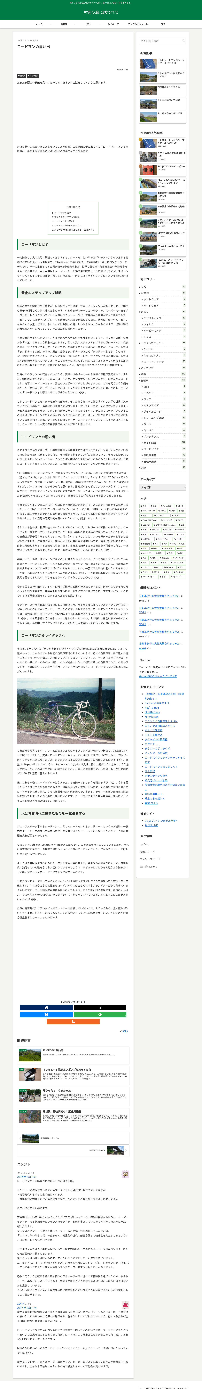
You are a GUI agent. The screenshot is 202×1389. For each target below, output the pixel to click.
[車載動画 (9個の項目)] (145, 544)
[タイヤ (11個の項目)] (181, 534)
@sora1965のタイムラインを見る (158, 676)
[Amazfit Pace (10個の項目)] (163, 539)
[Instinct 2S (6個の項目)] (146, 553)
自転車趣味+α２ (154, 794)
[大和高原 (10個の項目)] (146, 539)
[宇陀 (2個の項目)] (164, 577)
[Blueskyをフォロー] (73, 1009)
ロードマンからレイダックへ (67, 226)
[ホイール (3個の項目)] (145, 567)
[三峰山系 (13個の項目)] (180, 530)
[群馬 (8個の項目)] (173, 544)
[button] (183, 40)
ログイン (145, 844)
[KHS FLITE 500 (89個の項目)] (148, 511)
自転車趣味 (33, 76)
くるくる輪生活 (153, 735)
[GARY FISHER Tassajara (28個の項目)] (164, 525)
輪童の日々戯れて (155, 798)
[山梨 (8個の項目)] (164, 544)
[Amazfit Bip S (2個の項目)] (148, 577)
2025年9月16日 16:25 (26, 1168)
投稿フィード (147, 851)
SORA (20, 1295)
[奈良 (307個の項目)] (144, 506)
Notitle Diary (152, 712)
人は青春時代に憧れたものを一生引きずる (74, 231)
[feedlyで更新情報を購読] (79, 1009)
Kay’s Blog (152, 707)
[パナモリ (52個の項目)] (161, 516)
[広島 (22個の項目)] (182, 525)
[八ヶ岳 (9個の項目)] (179, 539)
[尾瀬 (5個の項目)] (144, 558)
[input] (162, 40)
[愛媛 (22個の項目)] (143, 530)
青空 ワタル (151, 803)
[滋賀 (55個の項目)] (181, 511)
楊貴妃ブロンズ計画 (156, 780)
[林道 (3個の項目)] (164, 563)
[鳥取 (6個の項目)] (170, 553)
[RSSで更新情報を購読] (86, 1009)
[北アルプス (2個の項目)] (178, 577)
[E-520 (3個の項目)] (144, 572)
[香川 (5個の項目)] (153, 558)
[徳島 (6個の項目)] (155, 549)
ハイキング (154, 1380)
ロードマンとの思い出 (64, 222)
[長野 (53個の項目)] (146, 516)
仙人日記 (150, 771)
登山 (144, 1380)
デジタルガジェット (171, 1380)
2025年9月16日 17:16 (26, 1299)
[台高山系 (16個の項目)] (155, 530)
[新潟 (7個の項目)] (144, 549)
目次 (68, 207)
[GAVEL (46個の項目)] (180, 520)
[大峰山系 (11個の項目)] (169, 534)
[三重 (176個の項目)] (154, 506)
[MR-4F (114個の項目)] (180, 506)
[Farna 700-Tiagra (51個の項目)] (149, 520)
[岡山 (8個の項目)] (156, 544)
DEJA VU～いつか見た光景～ (161, 820)
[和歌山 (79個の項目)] (162, 511)
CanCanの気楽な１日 (157, 703)
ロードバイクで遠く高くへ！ (161, 766)
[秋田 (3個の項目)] (157, 567)
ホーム (127, 1380)
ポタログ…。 (152, 744)
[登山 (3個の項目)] (181, 567)
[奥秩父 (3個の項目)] (156, 572)
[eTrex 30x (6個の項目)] (168, 549)
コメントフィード (150, 859)
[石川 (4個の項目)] (154, 563)
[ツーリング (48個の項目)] (167, 520)
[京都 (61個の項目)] (172, 511)
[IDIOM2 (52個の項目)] (178, 516)
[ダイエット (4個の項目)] (179, 558)
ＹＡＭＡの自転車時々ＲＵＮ (161, 721)
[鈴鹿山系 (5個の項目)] (165, 558)
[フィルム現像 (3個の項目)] (178, 563)
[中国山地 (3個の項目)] (169, 567)
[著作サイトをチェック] (60, 1009)
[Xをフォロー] (67, 1009)
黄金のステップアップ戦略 (66, 217)
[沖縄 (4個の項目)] (144, 563)
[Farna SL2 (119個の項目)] (167, 506)
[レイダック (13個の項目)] (155, 534)
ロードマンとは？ (62, 213)
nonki (142, 648)
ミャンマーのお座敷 (156, 753)
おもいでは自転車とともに (160, 725)
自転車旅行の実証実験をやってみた (159, 596)
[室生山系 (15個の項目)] (167, 530)
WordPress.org (148, 866)
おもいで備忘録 (153, 730)
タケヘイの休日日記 (156, 739)
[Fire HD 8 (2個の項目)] (179, 572)
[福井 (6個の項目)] (181, 549)
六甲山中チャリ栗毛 (156, 775)
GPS (184, 1380)
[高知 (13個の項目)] (143, 534)
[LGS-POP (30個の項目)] (145, 525)
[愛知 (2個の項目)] (167, 572)
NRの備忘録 (152, 716)
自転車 (21, 76)
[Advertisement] (73, 57)
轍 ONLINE (151, 825)
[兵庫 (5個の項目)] (181, 553)
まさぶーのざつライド (157, 748)
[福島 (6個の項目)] (160, 553)
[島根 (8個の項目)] (182, 544)
